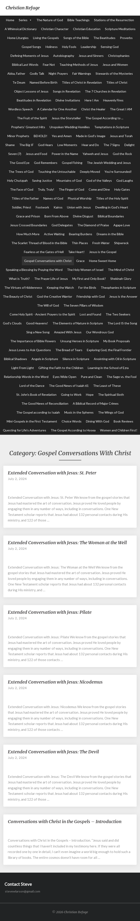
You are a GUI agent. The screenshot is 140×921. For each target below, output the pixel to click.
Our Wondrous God (100, 332)
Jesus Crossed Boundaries (28, 225)
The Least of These (107, 385)
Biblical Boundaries (111, 216)
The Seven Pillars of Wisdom (83, 305)
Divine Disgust (83, 216)
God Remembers (45, 163)
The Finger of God (71, 189)
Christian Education (86, 29)
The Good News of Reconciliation (44, 403)
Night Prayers (58, 73)
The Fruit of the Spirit (32, 118)
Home (10, 20)
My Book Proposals (116, 341)
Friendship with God (91, 296)
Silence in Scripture (76, 359)
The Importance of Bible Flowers (33, 341)
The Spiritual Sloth (111, 394)
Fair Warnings (81, 73)
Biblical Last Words (25, 64)
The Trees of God (20, 171)
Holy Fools (69, 47)
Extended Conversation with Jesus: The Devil (53, 751)
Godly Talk (37, 73)
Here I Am (92, 100)
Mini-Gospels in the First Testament (32, 421)
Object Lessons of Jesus (31, 91)
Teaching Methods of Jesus (78, 64)
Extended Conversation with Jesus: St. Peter (52, 473)
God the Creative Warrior (54, 296)
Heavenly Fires (113, 100)
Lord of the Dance (31, 385)
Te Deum (19, 82)
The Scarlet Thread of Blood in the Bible (39, 243)
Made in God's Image (90, 136)
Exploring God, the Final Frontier (109, 350)
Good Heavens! (37, 323)
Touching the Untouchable (56, 171)
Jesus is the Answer (123, 296)
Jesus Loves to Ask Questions (29, 350)
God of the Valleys (99, 180)
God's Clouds (12, 323)
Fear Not (49, 64)
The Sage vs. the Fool (121, 377)
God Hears (45, 145)
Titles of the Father (25, 198)
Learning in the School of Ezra (108, 368)
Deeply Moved (90, 171)
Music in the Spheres (79, 412)
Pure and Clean (91, 377)
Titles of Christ (116, 82)
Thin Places (80, 243)
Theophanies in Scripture (118, 287)
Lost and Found (90, 314)
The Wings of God (111, 412)
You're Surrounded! (118, 171)
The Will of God (48, 305)
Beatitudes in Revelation (34, 100)
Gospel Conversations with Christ (48, 261)
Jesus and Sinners (91, 56)
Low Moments (67, 145)
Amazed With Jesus (67, 332)
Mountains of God (69, 180)
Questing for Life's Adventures (24, 430)
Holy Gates (122, 189)
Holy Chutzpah (17, 180)
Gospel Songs (31, 47)
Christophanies (119, 56)
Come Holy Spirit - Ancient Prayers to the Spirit (42, 314)
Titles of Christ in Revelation (82, 82)
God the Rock (122, 154)
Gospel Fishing (72, 163)
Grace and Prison (28, 216)
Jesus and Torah (121, 136)
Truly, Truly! (46, 189)
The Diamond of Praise (93, 225)
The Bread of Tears (68, 350)
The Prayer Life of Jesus (51, 278)
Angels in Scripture (44, 359)
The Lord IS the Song (122, 323)
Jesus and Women (115, 64)
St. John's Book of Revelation (36, 394)
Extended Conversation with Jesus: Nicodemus (55, 682)
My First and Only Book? (89, 278)
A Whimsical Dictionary (21, 29)
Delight (129, 145)
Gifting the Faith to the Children (60, 368)
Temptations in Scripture (111, 127)
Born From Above (56, 216)
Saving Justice (42, 180)
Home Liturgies (18, 38)
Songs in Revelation (66, 91)
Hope (90, 394)
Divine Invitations (68, 100)
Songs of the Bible (76, 38)
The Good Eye (19, 163)
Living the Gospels (46, 38)
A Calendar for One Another (57, 109)
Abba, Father (16, 73)
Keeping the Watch (60, 287)
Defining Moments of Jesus (29, 56)
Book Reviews (123, 421)
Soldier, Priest (21, 207)
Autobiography (63, 56)
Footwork (42, 207)
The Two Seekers (118, 314)
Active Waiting (54, 234)
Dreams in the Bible (110, 234)
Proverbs (126, 38)
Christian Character (55, 29)
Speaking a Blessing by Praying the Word (34, 270)
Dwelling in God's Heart (111, 207)
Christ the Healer (93, 109)
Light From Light (22, 368)
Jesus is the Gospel (102, 252)
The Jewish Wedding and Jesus (109, 163)
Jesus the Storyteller (66, 118)
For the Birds (87, 287)
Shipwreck (121, 243)
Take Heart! (76, 252)
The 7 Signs (111, 145)
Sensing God (110, 47)
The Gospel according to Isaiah (38, 412)
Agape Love (121, 225)
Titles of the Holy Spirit (112, 198)
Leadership (88, 47)
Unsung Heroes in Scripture (79, 341)
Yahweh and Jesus (95, 154)
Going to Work (71, 394)
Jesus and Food (36, 154)
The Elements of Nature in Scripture (77, 323)
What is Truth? (19, 278)
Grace (80, 261)
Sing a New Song (38, 332)
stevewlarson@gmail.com (22, 891)
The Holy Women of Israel (85, 270)
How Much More (28, 234)
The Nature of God (49, 20)
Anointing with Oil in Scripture (115, 359)
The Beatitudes (104, 38)
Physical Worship (80, 198)
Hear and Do (90, 145)
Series (23, 20)
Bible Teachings (78, 20)
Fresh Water (101, 243)
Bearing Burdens (80, 234)
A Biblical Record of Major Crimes (96, 403)
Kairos (58, 207)
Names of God (53, 198)
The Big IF (26, 145)
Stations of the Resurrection (114, 20)
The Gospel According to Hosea (73, 430)
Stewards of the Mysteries (114, 73)
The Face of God (21, 189)
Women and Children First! (118, 430)
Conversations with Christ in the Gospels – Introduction (64, 821)
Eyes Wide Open (64, 377)
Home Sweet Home (102, 261)
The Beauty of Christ (17, 296)
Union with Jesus (79, 207)
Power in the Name (65, 154)
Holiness (52, 47)
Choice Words (71, 421)
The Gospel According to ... (104, 118)
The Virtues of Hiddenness (23, 287)
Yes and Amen (62, 136)
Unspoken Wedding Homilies (70, 127)
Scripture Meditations (120, 29)
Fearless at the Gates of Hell (44, 252)
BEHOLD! (40, 136)
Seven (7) (14, 154)
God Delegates (62, 225)
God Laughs (124, 180)
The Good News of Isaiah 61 (69, 385)
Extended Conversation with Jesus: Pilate (50, 612)
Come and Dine (99, 189)
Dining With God (97, 421)
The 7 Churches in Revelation (105, 91)
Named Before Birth (43, 82)
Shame (10, 145)
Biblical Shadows (15, 359)
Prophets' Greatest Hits (28, 127)
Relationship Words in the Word (26, 377)
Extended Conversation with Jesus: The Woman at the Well (67, 542)
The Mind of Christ (121, 270)
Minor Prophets (18, 136)
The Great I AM (121, 109)
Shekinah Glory (120, 278)
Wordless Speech (20, 109)
